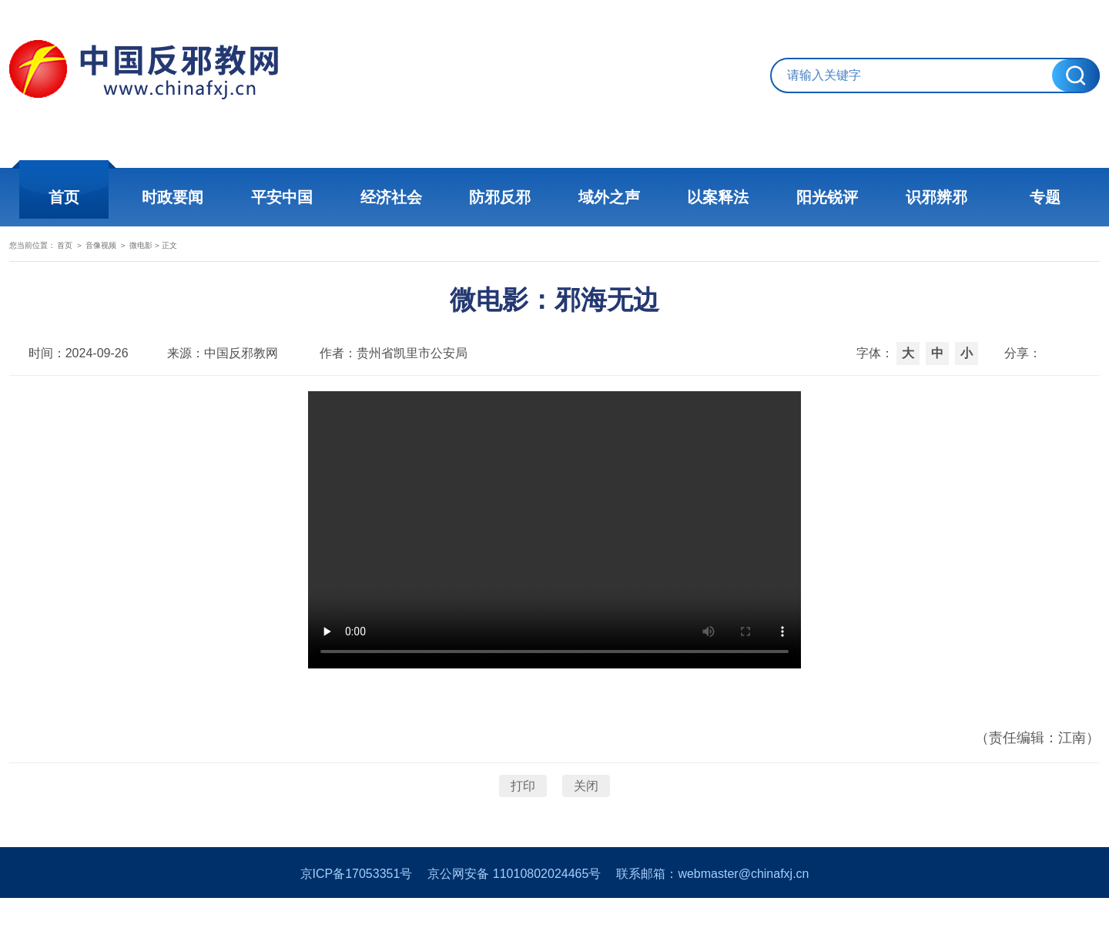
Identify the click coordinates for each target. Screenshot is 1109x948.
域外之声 (608, 197)
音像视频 (172, 259)
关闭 (586, 819)
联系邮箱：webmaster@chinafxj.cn (712, 923)
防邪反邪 (500, 197)
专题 (1039, 197)
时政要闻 (177, 197)
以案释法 (716, 197)
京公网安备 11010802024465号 (514, 923)
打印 (523, 819)
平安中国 (285, 197)
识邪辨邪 (932, 197)
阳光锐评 (824, 197)
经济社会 (393, 197)
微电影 (240, 259)
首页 (69, 197)
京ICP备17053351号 (356, 923)
